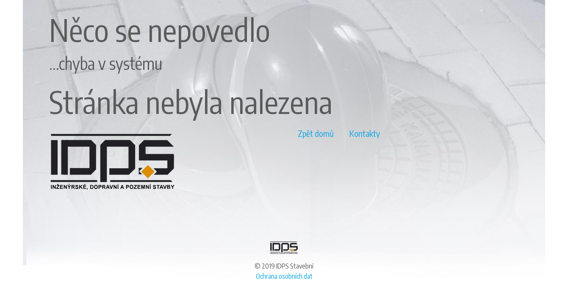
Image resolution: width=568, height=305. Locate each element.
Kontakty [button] (364, 133)
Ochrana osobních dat (284, 276)
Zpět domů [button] (316, 133)
